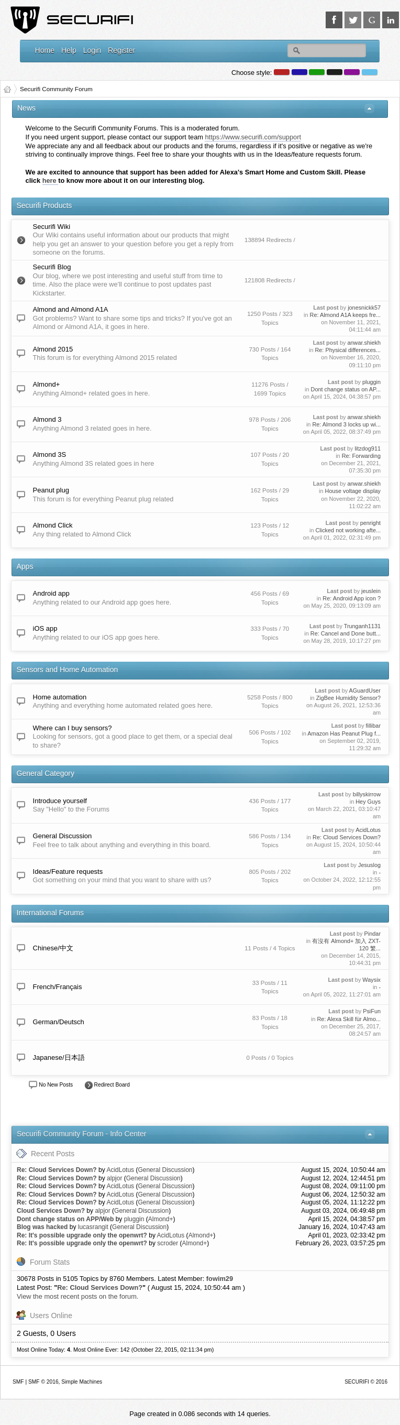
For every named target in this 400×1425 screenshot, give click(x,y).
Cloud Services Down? (51, 1210)
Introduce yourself (60, 801)
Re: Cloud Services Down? (347, 837)
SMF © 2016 (43, 1382)
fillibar (373, 725)
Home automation (60, 697)
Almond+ (46, 384)
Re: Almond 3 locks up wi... (346, 424)
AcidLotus (368, 830)
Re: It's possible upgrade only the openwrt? (82, 1235)
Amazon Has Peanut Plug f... (344, 733)
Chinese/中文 (53, 948)
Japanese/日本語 (59, 1057)
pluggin (371, 382)
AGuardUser (365, 690)
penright (370, 523)
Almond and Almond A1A (70, 309)
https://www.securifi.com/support (253, 137)
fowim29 (219, 1278)
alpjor (114, 1178)
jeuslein (371, 591)
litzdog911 (367, 448)
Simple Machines (81, 1382)
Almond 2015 (53, 349)
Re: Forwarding (361, 456)
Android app (51, 593)
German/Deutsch (58, 1022)
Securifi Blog (52, 267)
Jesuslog (369, 865)
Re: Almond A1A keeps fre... (345, 315)
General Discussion (62, 836)
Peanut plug (51, 490)
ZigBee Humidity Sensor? (348, 698)
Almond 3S (49, 454)
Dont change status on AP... (346, 389)
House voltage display (353, 491)
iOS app (45, 628)
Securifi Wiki (52, 227)
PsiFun (372, 1011)
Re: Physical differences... (348, 350)
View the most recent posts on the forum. (77, 1296)
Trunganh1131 (362, 626)
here (50, 180)
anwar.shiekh (364, 342)
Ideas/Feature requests (68, 871)
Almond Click (53, 525)
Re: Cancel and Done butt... (345, 633)
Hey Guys (368, 801)
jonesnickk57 (364, 307)
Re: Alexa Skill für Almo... (349, 1019)
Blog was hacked (42, 1227)
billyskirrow (367, 794)
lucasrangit (93, 1227)
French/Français (57, 987)
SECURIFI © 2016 (366, 1382)
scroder (167, 1243)
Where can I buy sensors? (72, 728)
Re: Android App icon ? (352, 598)
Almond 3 (47, 419)
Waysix (371, 980)
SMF (18, 1382)
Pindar (372, 933)
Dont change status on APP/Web (65, 1219)
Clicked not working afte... (348, 530)
